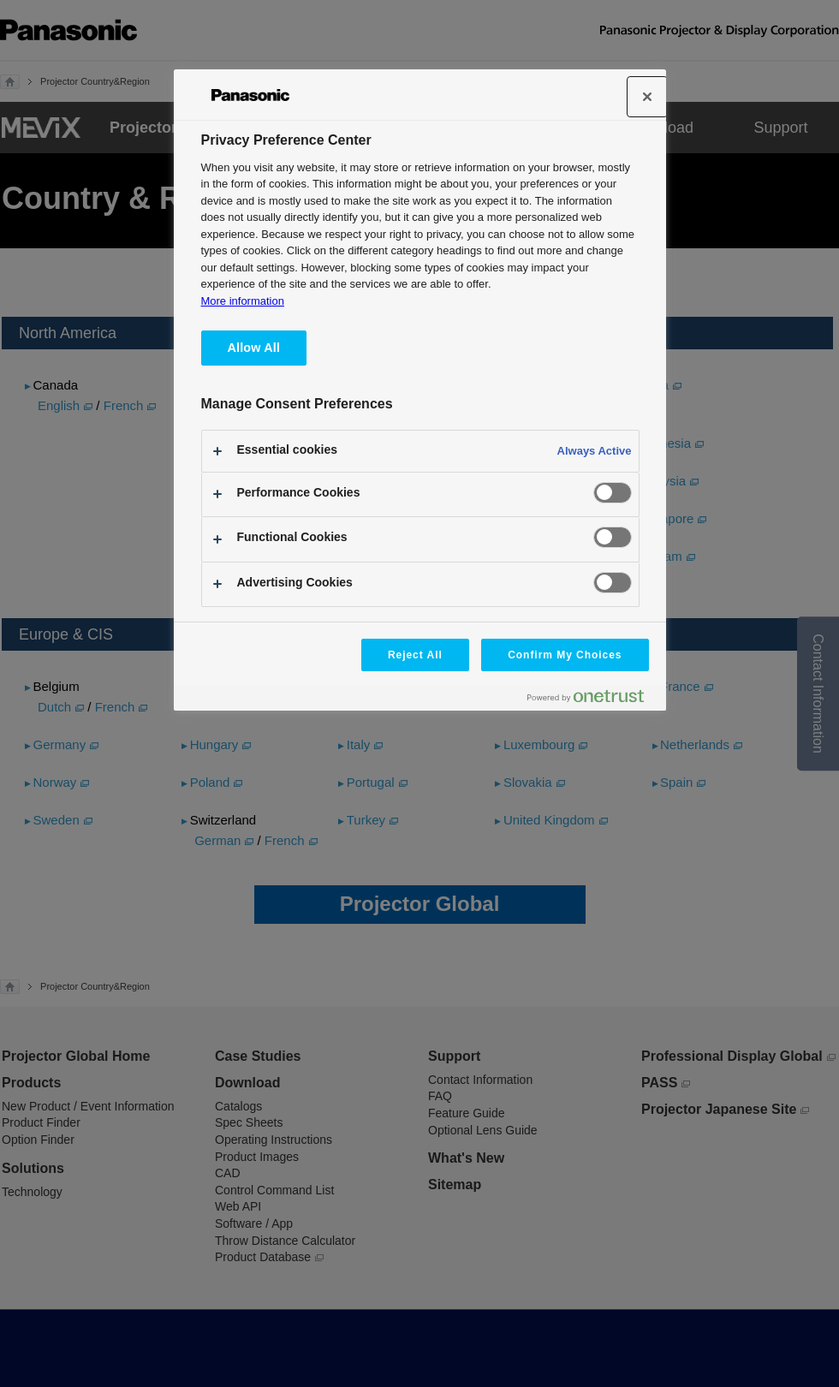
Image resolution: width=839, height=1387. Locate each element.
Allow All (254, 347)
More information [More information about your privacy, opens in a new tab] (242, 301)
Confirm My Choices (565, 655)
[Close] (647, 97)
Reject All (415, 655)
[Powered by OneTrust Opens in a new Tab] (592, 700)
